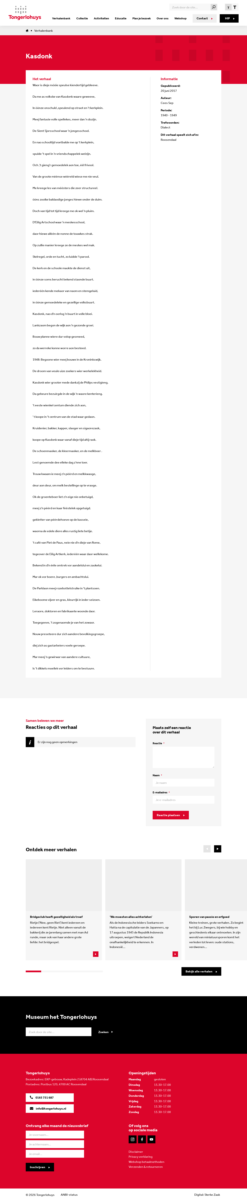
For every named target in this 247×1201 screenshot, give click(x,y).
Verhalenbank (64, 18)
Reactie (158, 743)
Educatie (122, 18)
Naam (157, 775)
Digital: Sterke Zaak (207, 1195)
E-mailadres (161, 792)
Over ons (162, 18)
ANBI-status (69, 1195)
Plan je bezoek (142, 18)
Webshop (180, 18)
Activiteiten (103, 18)
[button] (217, 848)
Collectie (84, 18)
